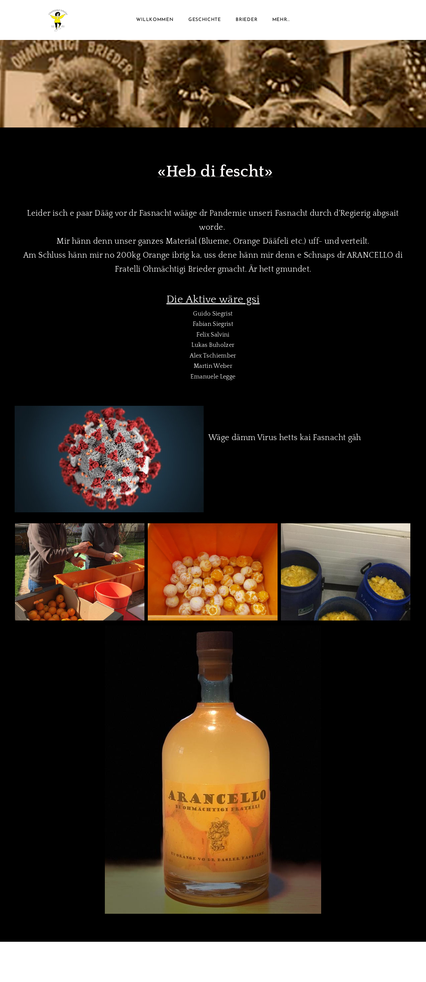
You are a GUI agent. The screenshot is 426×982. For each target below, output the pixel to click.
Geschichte (204, 19)
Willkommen (154, 19)
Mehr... (281, 19)
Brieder (246, 19)
